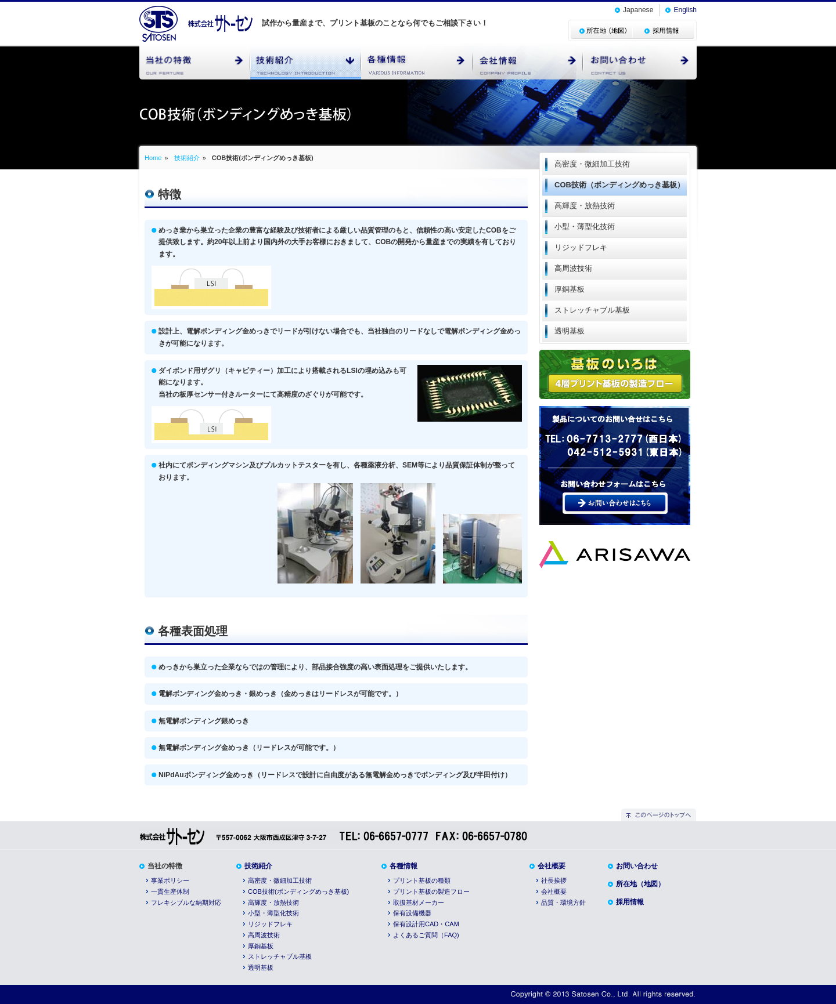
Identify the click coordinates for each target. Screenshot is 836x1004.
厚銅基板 (260, 946)
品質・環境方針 (563, 902)
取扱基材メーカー (418, 902)
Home (153, 157)
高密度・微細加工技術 (280, 880)
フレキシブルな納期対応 (186, 902)
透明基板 (260, 967)
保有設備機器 (412, 912)
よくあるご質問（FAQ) (426, 934)
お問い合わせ (637, 866)
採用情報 (630, 902)
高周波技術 (264, 934)
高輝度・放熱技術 (273, 902)
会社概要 (551, 866)
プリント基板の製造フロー (431, 891)
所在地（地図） (640, 884)
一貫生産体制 (170, 891)
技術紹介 (187, 157)
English (685, 10)
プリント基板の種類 (422, 880)
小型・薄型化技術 (273, 912)
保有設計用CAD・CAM (426, 923)
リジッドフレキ (270, 923)
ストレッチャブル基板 (280, 956)
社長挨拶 (554, 880)
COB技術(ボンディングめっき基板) (298, 891)
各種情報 (403, 866)
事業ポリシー (170, 880)
